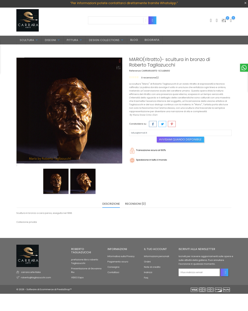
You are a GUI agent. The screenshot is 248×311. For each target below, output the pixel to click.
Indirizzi (148, 272)
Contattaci (113, 272)
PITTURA (74, 40)
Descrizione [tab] (111, 204)
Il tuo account (155, 249)
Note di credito (152, 267)
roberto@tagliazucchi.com (36, 277)
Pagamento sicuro (117, 261)
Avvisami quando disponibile (180, 139)
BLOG (134, 40)
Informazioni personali (156, 256)
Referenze (135, 70)
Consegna (113, 267)
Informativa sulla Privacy (121, 256)
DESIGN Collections (106, 40)
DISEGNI (52, 40)
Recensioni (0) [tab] (135, 204)
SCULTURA (29, 40)
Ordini (147, 261)
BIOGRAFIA (152, 40)
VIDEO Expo (77, 277)
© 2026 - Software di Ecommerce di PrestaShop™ (44, 289)
